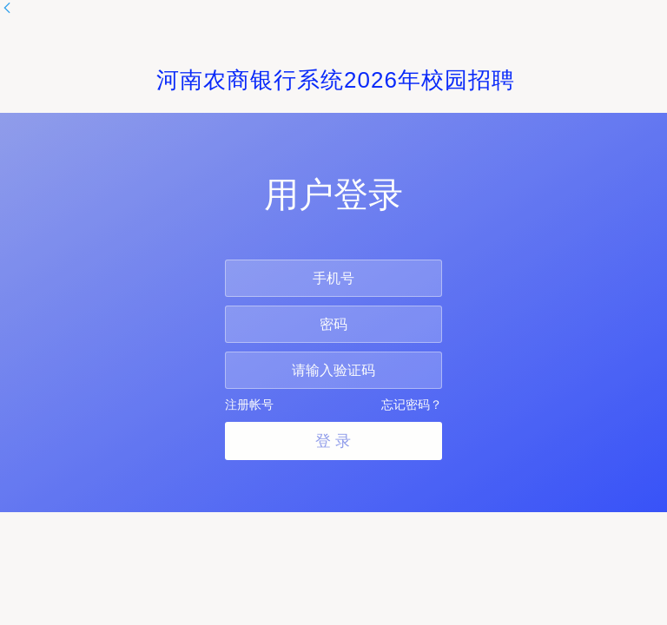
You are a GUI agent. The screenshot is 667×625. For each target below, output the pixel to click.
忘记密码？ (411, 404)
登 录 (333, 441)
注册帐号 (249, 404)
